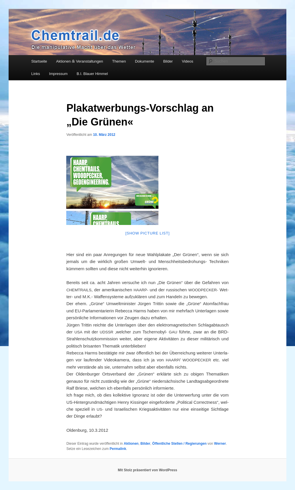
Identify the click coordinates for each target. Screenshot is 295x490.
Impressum (58, 74)
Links (35, 74)
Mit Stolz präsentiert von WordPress (147, 470)
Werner (220, 444)
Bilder (168, 61)
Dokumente (144, 61)
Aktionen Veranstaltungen (79, 61)
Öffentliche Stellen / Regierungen (179, 444)
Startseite (39, 61)
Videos (187, 61)
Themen (119, 61)
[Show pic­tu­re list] (147, 233)
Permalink (117, 449)
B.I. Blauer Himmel (92, 74)
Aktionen (131, 444)
